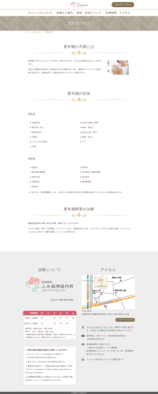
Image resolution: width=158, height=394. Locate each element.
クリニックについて (40, 12)
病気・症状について (89, 12)
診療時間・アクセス (118, 12)
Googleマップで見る (124, 320)
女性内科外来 (36, 32)
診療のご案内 (64, 12)
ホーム (27, 32)
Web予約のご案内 (123, 4)
